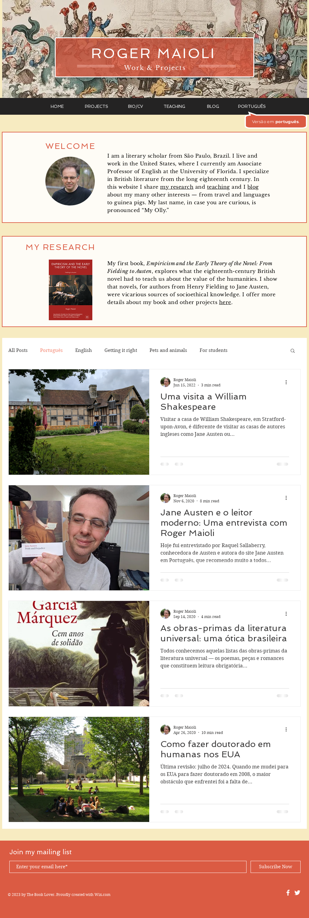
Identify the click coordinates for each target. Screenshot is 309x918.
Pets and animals (168, 350)
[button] (293, 351)
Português (51, 350)
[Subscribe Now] (276, 867)
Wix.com (102, 894)
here (225, 302)
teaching (218, 187)
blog (253, 187)
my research (176, 187)
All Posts (18, 350)
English (83, 350)
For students (214, 350)
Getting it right (120, 350)
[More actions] (288, 382)
